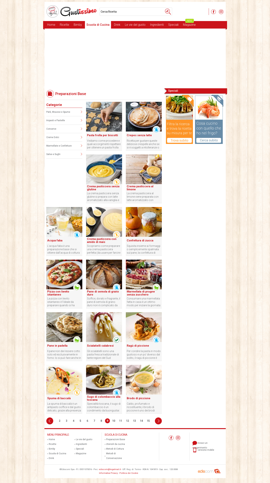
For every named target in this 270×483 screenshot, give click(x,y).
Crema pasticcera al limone (140, 188)
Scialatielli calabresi (100, 345)
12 (127, 420)
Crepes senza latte (139, 135)
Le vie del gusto (135, 24)
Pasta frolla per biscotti (102, 135)
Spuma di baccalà (59, 398)
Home (51, 24)
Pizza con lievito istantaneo (58, 293)
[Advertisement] (135, 58)
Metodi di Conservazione (114, 456)
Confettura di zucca (140, 240)
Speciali (173, 24)
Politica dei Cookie (128, 473)
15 (148, 420)
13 (134, 420)
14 (141, 420)
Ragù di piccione (138, 345)
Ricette (64, 24)
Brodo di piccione (138, 398)
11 (120, 420)
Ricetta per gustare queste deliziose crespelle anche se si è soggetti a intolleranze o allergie (143, 144)
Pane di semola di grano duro (103, 293)
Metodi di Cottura (115, 448)
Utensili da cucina (115, 444)
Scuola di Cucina (98, 24)
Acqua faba (54, 240)
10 (113, 420)
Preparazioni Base (115, 439)
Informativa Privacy (108, 473)
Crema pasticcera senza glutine (103, 188)
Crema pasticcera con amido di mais (101, 240)
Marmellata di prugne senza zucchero (141, 293)
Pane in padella (57, 345)
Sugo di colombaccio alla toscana (103, 398)
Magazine (189, 23)
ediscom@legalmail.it (110, 469)
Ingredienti (157, 24)
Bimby (78, 24)
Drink (117, 24)
